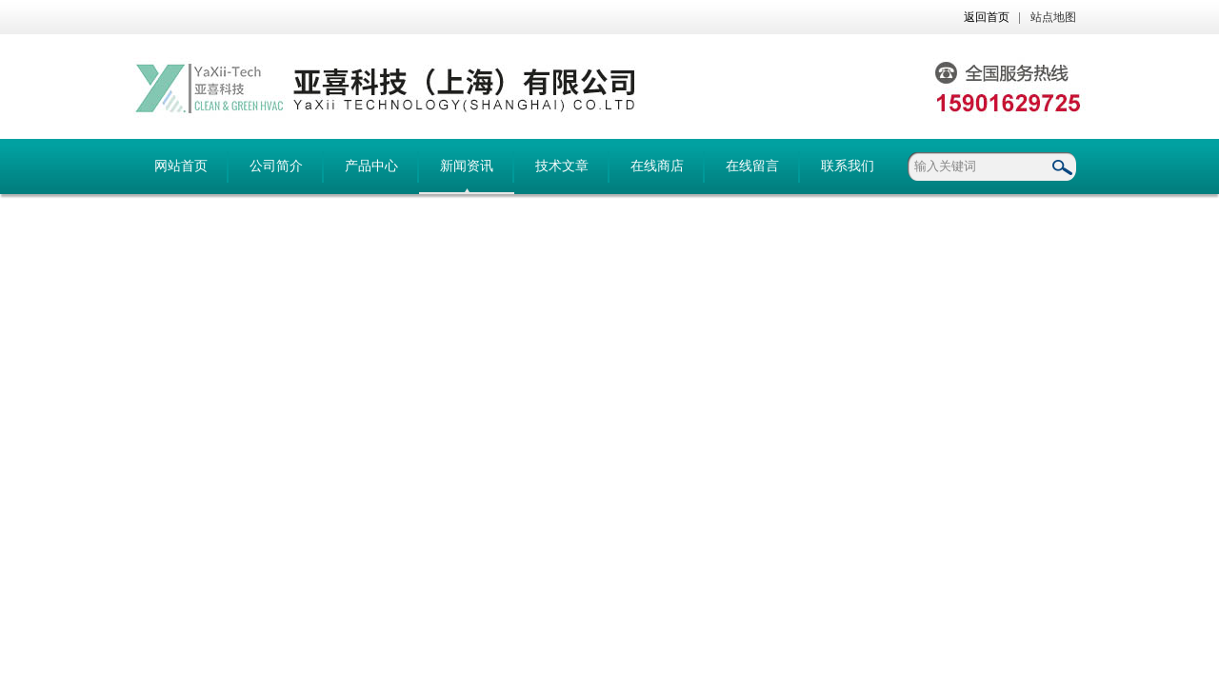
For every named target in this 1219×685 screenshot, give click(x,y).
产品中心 (371, 166)
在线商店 (657, 166)
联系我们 (847, 166)
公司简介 (276, 166)
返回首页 (986, 17)
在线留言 (752, 166)
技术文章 (562, 166)
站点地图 (1053, 17)
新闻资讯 (466, 166)
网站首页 (181, 166)
